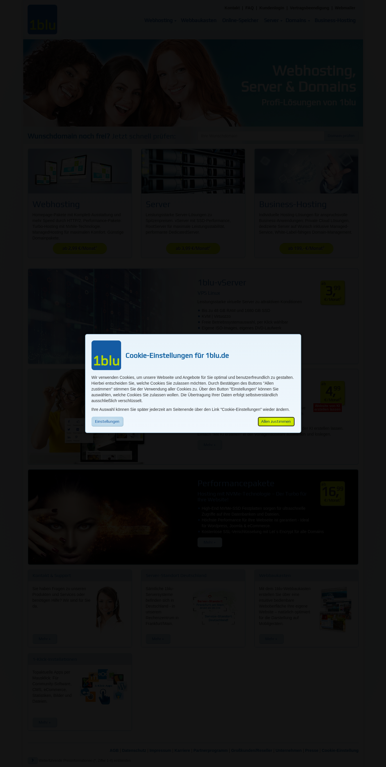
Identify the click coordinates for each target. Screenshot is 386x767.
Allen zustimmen (276, 421)
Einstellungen (107, 421)
